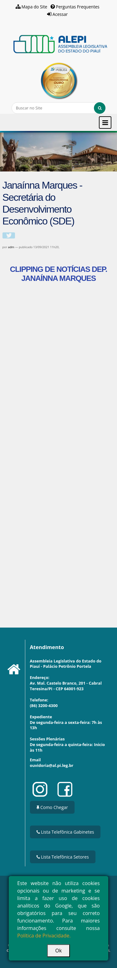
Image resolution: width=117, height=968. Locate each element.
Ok (58, 950)
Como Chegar (52, 807)
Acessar (60, 14)
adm (11, 247)
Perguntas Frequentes (78, 7)
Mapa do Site (34, 7)
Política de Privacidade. (44, 935)
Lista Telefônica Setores (63, 857)
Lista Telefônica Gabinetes (65, 832)
